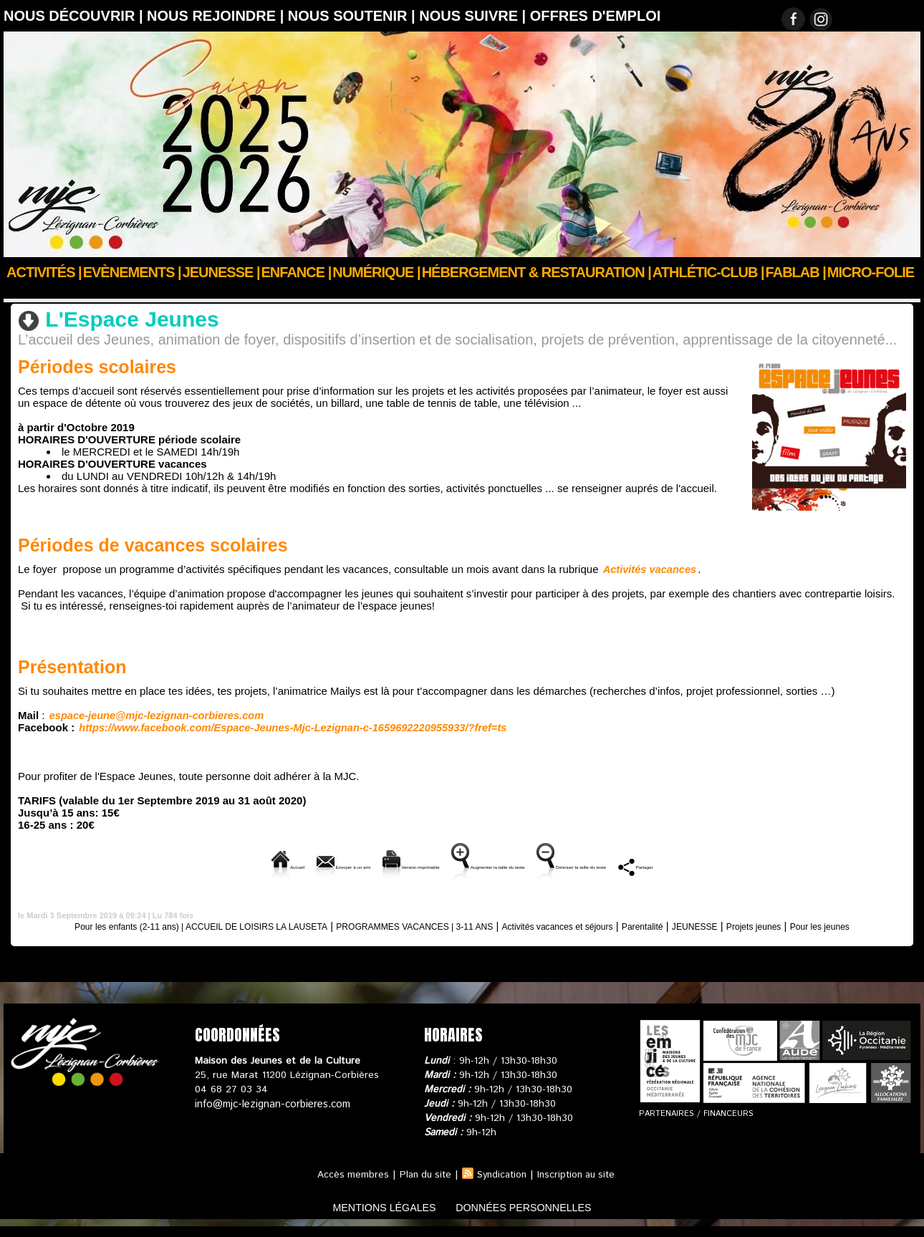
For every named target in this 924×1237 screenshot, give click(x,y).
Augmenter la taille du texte (503, 865)
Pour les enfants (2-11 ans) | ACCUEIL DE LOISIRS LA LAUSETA (183, 924)
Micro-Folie (870, 272)
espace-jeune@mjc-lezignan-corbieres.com (152, 714)
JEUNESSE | (221, 272)
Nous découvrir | (75, 16)
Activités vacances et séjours (621, 924)
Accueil (20, 291)
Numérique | (376, 272)
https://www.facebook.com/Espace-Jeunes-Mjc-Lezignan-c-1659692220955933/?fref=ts (284, 726)
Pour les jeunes (462, 936)
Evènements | (132, 272)
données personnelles (536, 1218)
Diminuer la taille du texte (661, 865)
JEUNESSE (122, 291)
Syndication (501, 1185)
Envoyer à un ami (239, 865)
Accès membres (346, 1185)
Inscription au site (580, 1185)
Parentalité (724, 924)
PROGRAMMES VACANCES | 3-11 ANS (445, 924)
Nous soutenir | (353, 16)
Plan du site (421, 1185)
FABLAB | (796, 272)
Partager (773, 865)
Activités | (44, 272)
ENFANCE (69, 291)
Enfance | (296, 272)
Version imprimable (359, 865)
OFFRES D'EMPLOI (595, 16)
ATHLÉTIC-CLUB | (708, 272)
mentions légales (371, 1218)
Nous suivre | (474, 16)
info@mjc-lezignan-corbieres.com (270, 1114)
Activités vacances (648, 568)
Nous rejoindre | (217, 16)
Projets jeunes (858, 924)
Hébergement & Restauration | (536, 272)
